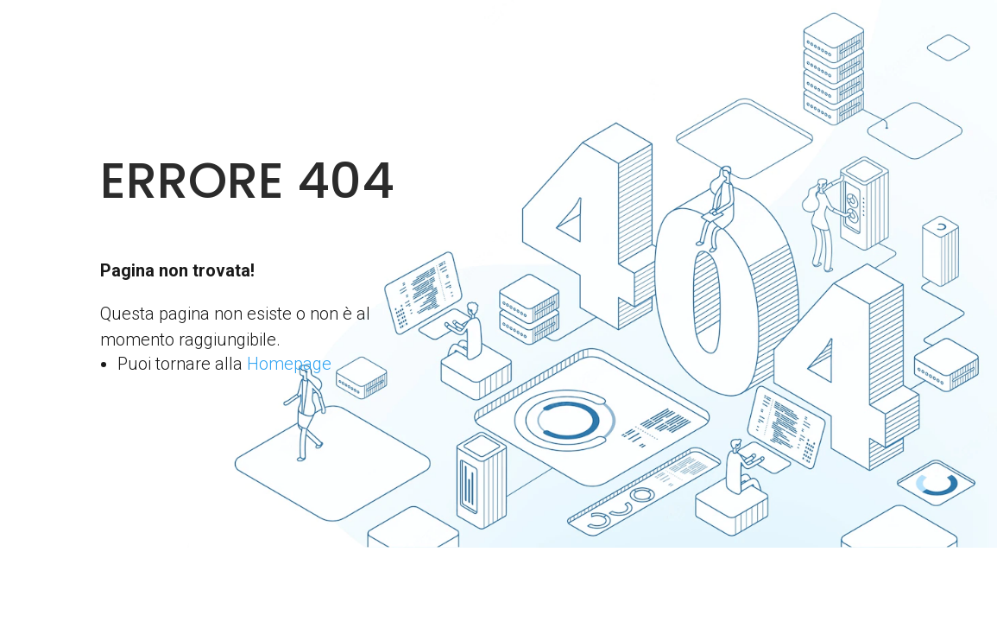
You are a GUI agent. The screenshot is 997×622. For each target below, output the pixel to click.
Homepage (289, 363)
